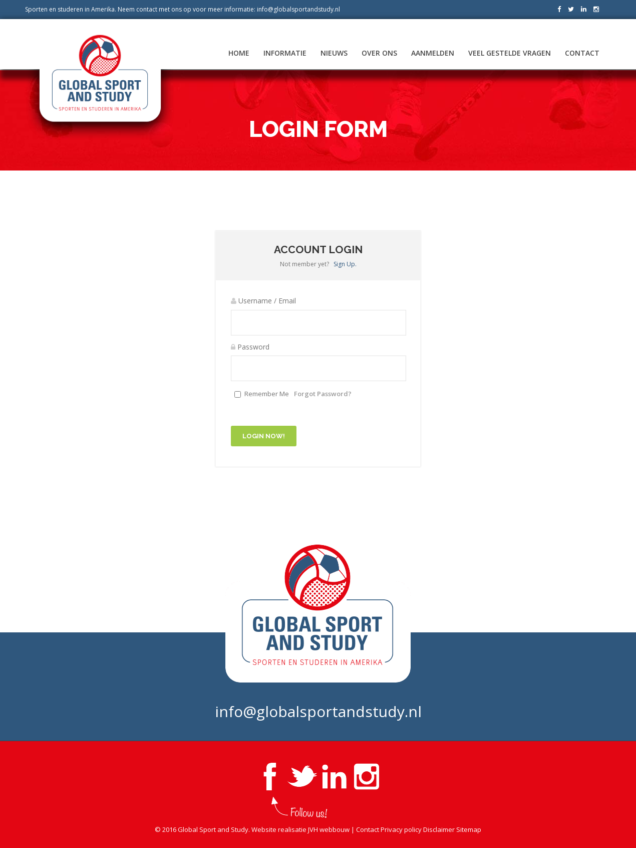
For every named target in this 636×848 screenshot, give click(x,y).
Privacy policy (401, 829)
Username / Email (263, 300)
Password (250, 347)
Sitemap (468, 829)
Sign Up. (345, 264)
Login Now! (263, 436)
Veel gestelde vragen (509, 53)
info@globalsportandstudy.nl (298, 9)
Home (238, 53)
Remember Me (266, 393)
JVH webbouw (329, 829)
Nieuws (334, 53)
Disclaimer (439, 829)
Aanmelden (432, 53)
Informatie (284, 53)
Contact (582, 53)
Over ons (379, 53)
